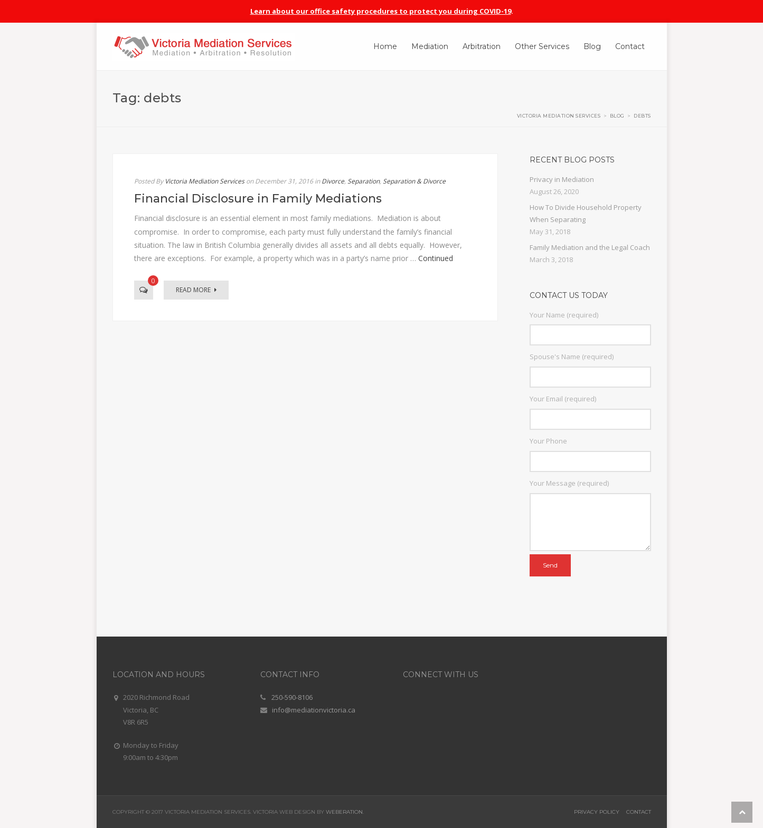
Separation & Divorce (414, 181)
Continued (435, 258)
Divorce (333, 181)
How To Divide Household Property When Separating (586, 213)
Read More (196, 289)
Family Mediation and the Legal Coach (590, 247)
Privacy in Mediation (562, 179)
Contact (638, 811)
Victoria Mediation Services (204, 181)
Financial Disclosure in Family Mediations (258, 198)
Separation (363, 181)
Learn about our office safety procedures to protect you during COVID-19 (380, 11)
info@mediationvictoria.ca (313, 710)
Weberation (344, 811)
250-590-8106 (292, 697)
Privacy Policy (596, 811)
